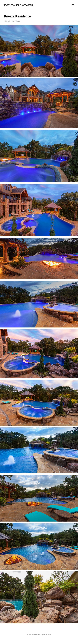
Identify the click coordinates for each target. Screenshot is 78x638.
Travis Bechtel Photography (19, 5)
